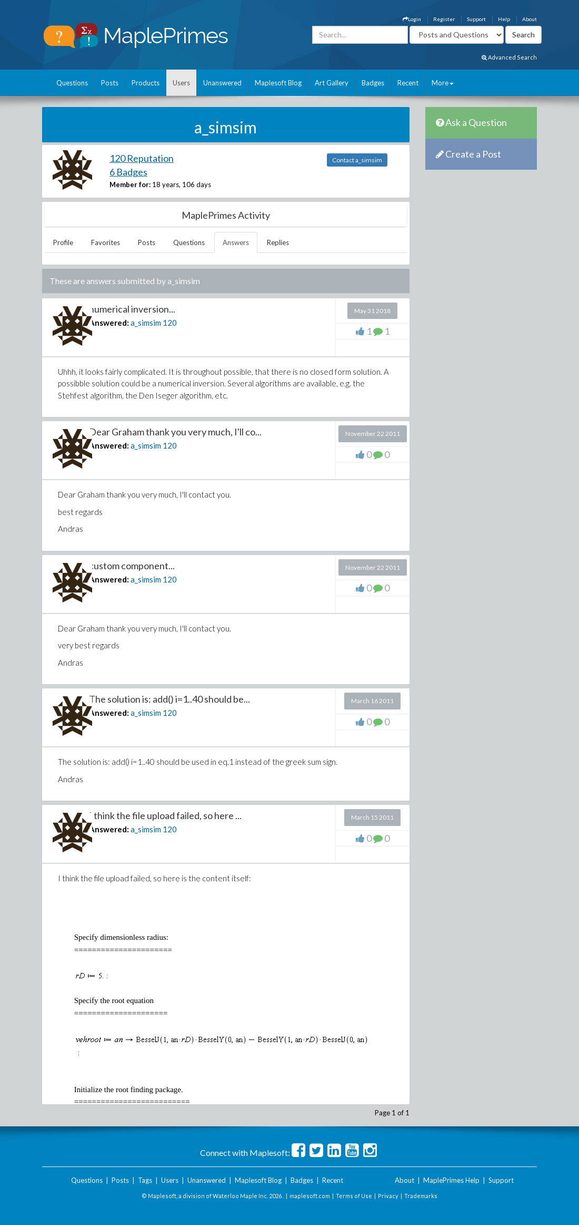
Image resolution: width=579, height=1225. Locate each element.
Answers (236, 242)
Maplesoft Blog (278, 83)
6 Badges (128, 172)
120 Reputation (141, 158)
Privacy (388, 1195)
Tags (145, 1180)
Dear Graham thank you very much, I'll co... (175, 432)
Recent (407, 83)
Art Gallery (331, 83)
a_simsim (146, 322)
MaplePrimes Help (451, 1180)
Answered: (109, 322)
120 (170, 322)
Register (444, 19)
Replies (278, 242)
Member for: (130, 184)
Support (476, 19)
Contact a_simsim (357, 160)
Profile (63, 242)
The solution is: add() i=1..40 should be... (169, 699)
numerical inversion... (132, 309)
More (443, 83)
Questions (72, 83)
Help (504, 19)
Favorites (105, 242)
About (529, 19)
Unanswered (222, 83)
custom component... (132, 565)
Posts (109, 83)
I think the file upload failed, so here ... (165, 815)
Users (181, 83)
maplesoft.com (310, 1195)
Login (412, 19)
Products (145, 83)
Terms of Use (354, 1195)
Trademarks (420, 1195)
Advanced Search (509, 57)
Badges (373, 83)
